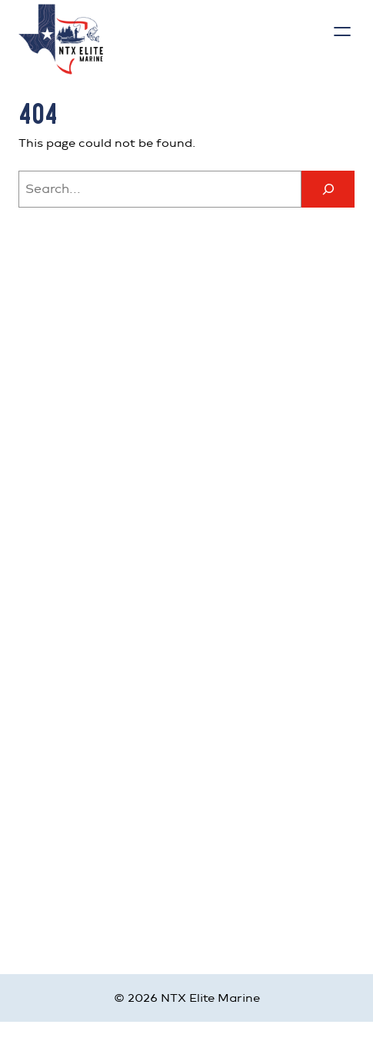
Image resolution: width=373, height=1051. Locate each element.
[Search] (327, 189)
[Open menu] (342, 31)
